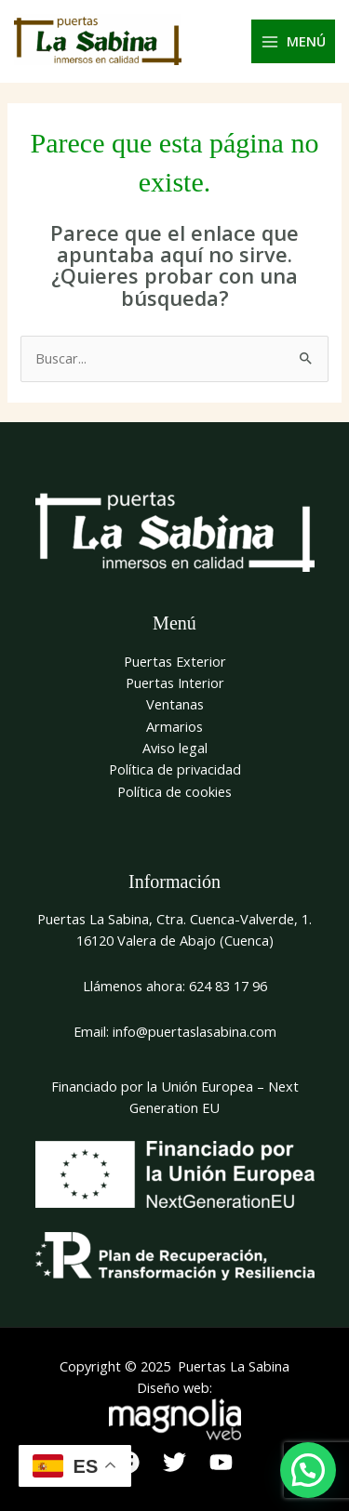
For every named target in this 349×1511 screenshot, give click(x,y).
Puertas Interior (175, 682)
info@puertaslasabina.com (194, 1031)
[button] (308, 1470)
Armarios (174, 726)
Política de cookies (174, 791)
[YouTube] (221, 1462)
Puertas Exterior (175, 661)
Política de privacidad (175, 769)
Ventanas (175, 704)
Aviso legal (175, 747)
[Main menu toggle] (293, 42)
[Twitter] (174, 1462)
